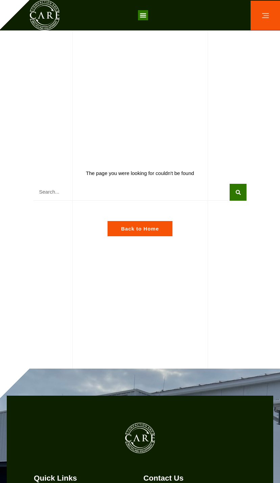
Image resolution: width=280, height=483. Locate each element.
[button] (143, 15)
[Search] (238, 192)
